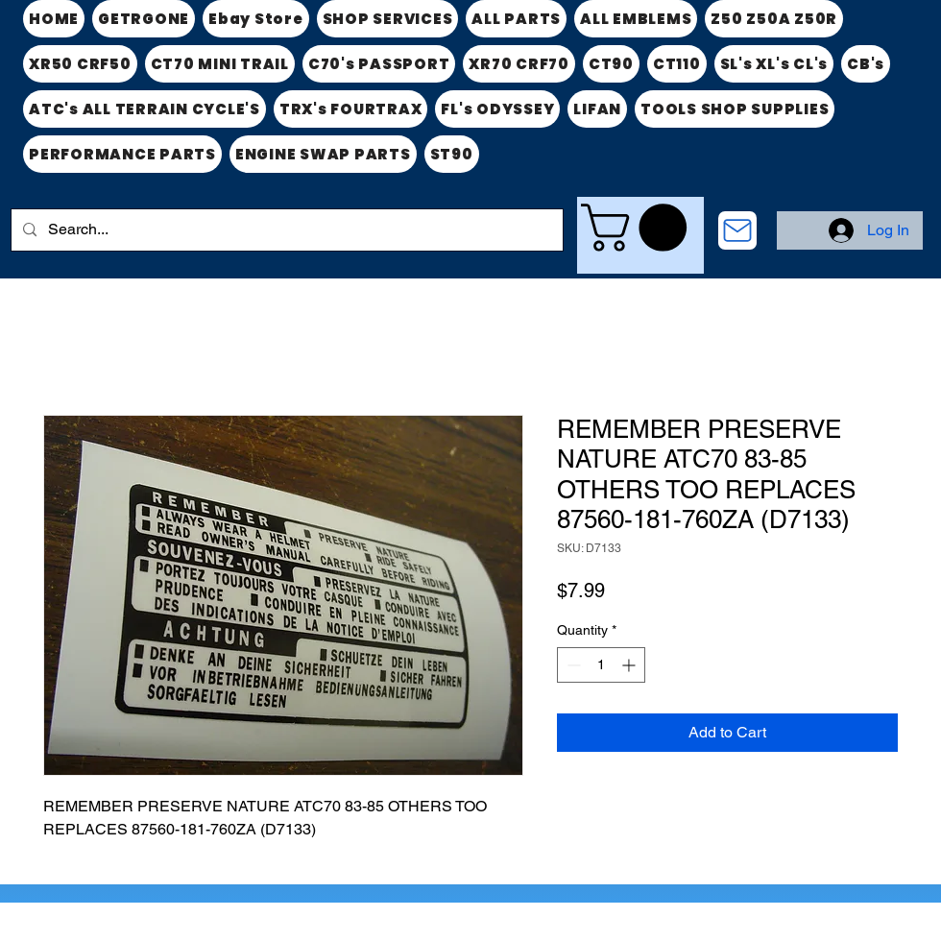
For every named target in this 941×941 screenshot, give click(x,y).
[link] (639, 228)
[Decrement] (572, 665)
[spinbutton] (601, 665)
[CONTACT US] (737, 230)
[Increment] (630, 665)
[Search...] (285, 230)
